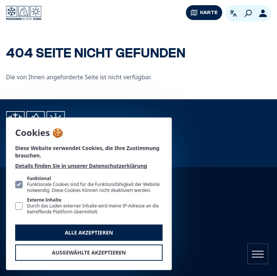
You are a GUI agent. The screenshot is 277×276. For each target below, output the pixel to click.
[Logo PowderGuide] (23, 13)
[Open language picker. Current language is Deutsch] (233, 13)
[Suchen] (248, 13)
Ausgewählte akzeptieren (89, 252)
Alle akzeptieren (89, 232)
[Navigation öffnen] (257, 253)
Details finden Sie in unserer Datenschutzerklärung (81, 165)
